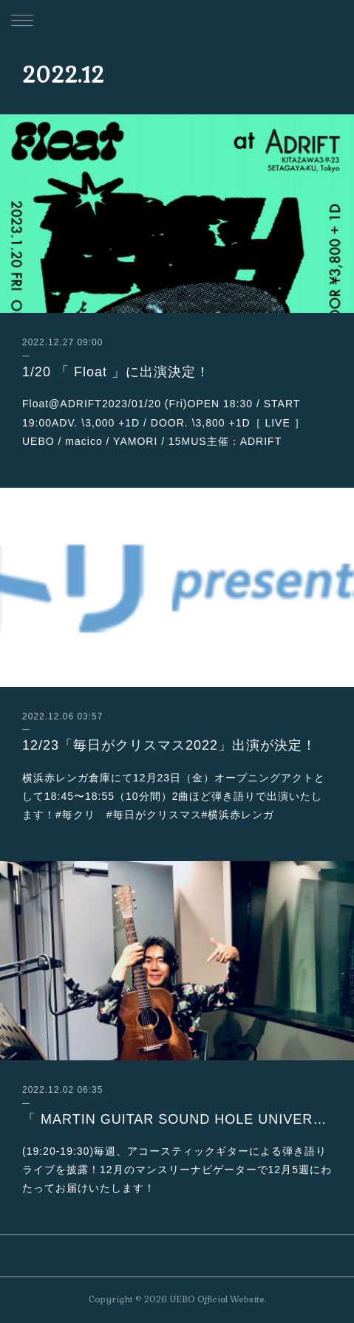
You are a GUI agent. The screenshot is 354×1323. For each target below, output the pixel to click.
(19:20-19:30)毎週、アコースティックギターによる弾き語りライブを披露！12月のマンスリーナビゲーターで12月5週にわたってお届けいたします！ (177, 1169)
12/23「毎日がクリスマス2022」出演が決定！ (169, 745)
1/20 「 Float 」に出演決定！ (116, 372)
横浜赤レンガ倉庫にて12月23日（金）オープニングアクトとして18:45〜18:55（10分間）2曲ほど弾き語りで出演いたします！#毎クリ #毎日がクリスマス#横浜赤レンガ (173, 796)
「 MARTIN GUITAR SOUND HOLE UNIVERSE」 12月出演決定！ (177, 1119)
